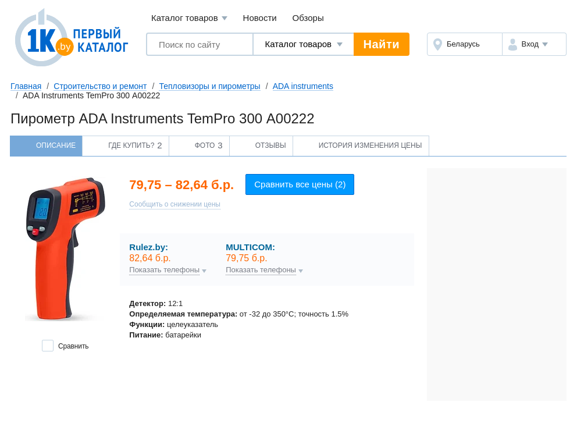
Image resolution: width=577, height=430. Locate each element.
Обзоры (308, 18)
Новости (260, 18)
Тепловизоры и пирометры (209, 86)
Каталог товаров (189, 18)
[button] (534, 44)
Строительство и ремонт (100, 86)
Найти (382, 44)
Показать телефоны (164, 270)
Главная (25, 86)
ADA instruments (303, 86)
